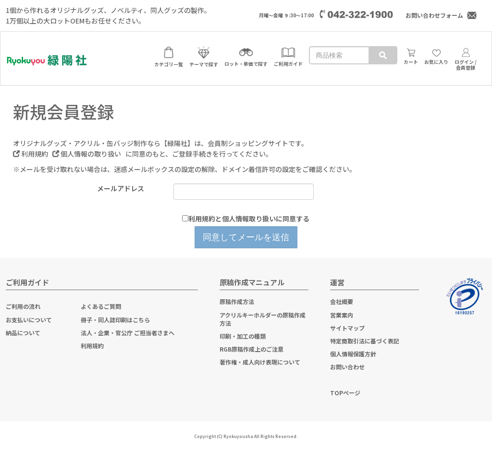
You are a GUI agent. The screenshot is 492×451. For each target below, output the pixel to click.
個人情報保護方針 (353, 354)
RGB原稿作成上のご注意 (251, 349)
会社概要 (341, 301)
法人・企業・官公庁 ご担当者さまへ (127, 333)
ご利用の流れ (23, 306)
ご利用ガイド (27, 282)
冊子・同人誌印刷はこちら (115, 320)
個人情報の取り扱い (87, 153)
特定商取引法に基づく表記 (364, 341)
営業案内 (341, 315)
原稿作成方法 (237, 301)
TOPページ (345, 393)
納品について (23, 333)
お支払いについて (29, 320)
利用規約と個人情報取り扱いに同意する (248, 218)
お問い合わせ (347, 367)
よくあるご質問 (101, 306)
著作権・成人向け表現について (260, 362)
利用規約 (31, 153)
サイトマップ (347, 328)
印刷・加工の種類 (243, 336)
